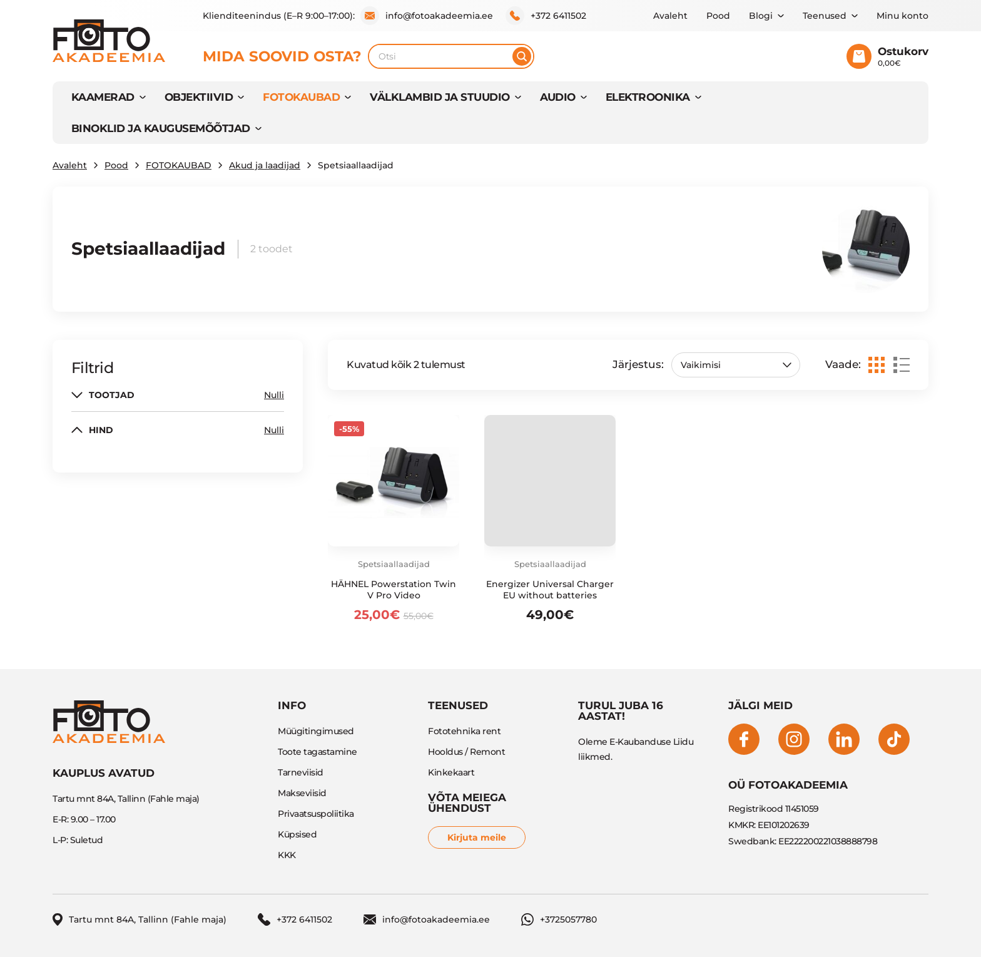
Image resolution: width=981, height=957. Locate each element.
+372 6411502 (546, 15)
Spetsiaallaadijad (394, 564)
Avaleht (670, 15)
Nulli (274, 395)
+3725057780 (559, 919)
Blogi (761, 15)
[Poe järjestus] (735, 364)
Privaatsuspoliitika (316, 813)
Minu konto (902, 15)
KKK (287, 855)
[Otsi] (521, 56)
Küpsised (297, 834)
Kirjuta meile (476, 837)
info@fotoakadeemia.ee (426, 15)
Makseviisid (302, 793)
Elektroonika (648, 97)
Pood (718, 15)
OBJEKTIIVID (199, 97)
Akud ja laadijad (264, 165)
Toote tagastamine (317, 751)
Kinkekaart (451, 772)
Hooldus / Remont (466, 751)
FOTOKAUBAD (301, 97)
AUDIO (558, 97)
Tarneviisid (300, 772)
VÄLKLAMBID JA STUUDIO (439, 97)
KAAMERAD (103, 97)
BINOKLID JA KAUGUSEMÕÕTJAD (160, 128)
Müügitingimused (316, 731)
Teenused (824, 15)
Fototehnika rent (464, 731)
